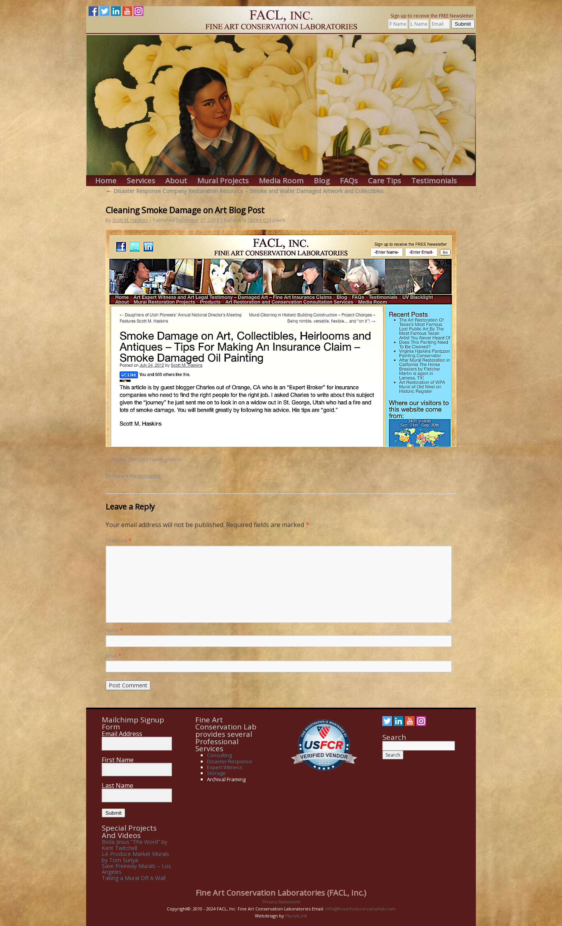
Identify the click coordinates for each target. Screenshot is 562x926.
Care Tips (384, 180)
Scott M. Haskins (130, 220)
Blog (322, 180)
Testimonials (434, 180)
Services (141, 180)
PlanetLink (296, 916)
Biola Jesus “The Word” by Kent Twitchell (134, 844)
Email (113, 655)
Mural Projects (223, 180)
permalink (149, 476)
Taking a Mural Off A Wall (134, 878)
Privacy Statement (281, 902)
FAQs (349, 180)
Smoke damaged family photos (145, 459)
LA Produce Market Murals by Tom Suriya (135, 856)
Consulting (219, 755)
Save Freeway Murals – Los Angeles (136, 868)
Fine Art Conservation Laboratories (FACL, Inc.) (281, 892)
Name (114, 630)
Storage (216, 773)
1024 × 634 (259, 220)
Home (106, 180)
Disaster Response (229, 761)
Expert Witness (224, 767)
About (176, 180)
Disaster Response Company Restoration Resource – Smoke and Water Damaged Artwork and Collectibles (245, 191)
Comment (118, 541)
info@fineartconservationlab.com (360, 909)
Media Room (281, 180)
